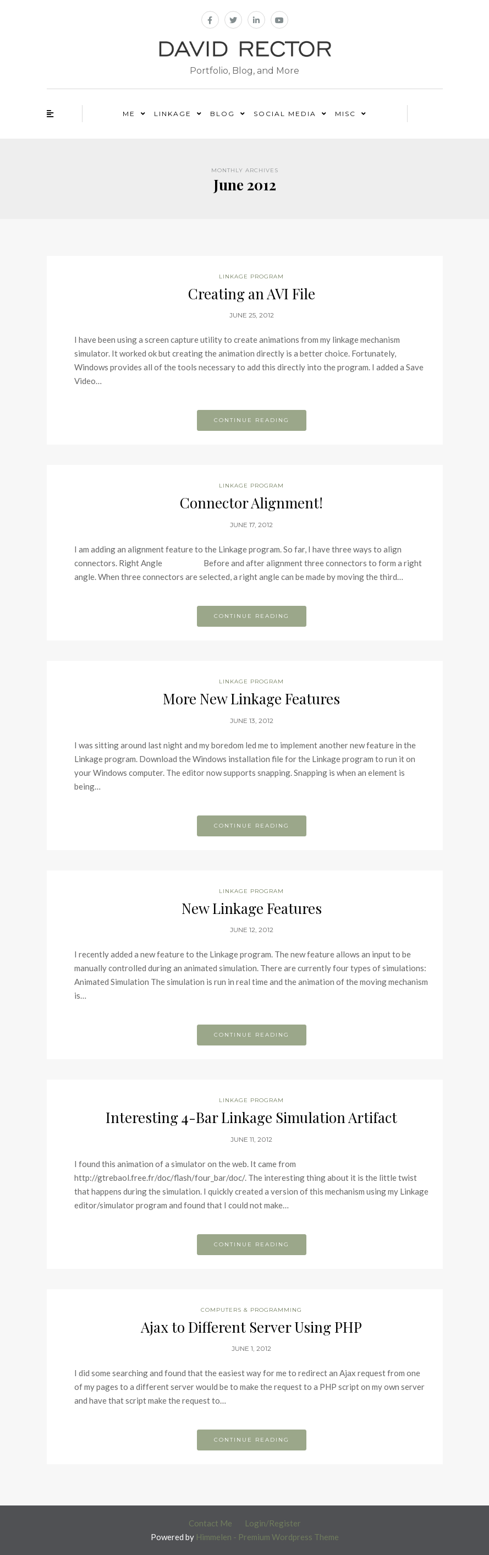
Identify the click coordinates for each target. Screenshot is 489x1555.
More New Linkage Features (251, 698)
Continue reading (251, 420)
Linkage (172, 113)
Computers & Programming (251, 1309)
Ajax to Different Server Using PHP (251, 1327)
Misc (345, 113)
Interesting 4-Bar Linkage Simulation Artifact (251, 1117)
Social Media (285, 113)
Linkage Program (251, 276)
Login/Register (273, 1523)
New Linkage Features (252, 908)
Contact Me (210, 1523)
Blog (222, 113)
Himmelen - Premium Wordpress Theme (267, 1537)
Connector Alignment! (251, 502)
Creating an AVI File (251, 293)
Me (129, 113)
